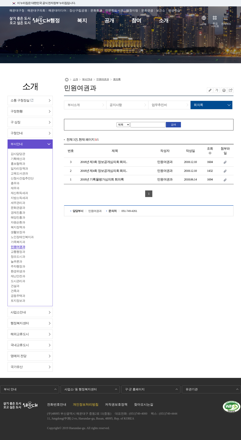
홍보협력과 (18, 163)
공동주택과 (18, 295)
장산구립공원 (78, 10)
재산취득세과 (19, 193)
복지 (82, 20)
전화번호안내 (56, 404)
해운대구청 (16, 10)
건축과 (15, 290)
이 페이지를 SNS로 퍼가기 (230, 90)
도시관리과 (18, 281)
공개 (109, 20)
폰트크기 (217, 90)
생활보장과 (18, 232)
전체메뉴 (226, 23)
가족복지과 (18, 242)
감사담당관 (18, 153)
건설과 (15, 286)
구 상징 (15, 122)
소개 (164, 20)
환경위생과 (18, 271)
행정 (55, 20)
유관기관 (192, 389)
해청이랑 (132, 10)
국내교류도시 (20, 345)
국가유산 (17, 367)
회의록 (116, 79)
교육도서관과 (19, 173)
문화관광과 (18, 207)
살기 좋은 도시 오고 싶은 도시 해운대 (29, 20)
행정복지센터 (20, 323)
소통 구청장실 (20, 100)
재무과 (15, 188)
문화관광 (147, 10)
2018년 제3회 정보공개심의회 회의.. (103, 162)
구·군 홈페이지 (135, 389)
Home (67, 79)
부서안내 (17, 144)
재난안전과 (18, 276)
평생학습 (174, 10)
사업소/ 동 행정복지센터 (80, 389)
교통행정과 (18, 251)
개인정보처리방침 (85, 404)
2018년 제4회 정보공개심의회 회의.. (103, 171)
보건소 (160, 10)
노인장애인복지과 (22, 237)
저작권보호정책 (116, 404)
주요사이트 (215, 25)
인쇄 (224, 90)
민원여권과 (18, 246)
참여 (136, 20)
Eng (204, 23)
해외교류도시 (20, 334)
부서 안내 (10, 389)
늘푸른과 (16, 261)
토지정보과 (18, 300)
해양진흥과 (18, 217)
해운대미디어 (57, 10)
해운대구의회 (36, 10)
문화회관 (96, 10)
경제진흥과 (18, 212)
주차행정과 (18, 266)
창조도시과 (18, 256)
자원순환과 (18, 222)
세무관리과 (18, 202)
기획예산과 (18, 158)
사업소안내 (18, 312)
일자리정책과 (19, 168)
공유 (210, 90)
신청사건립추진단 (22, 178)
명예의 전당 (18, 356)
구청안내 (17, 133)
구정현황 (17, 111)
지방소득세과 (19, 197)
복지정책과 (18, 227)
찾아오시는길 (143, 404)
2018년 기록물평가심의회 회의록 (102, 179)
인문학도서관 (114, 10)
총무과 (15, 183)
